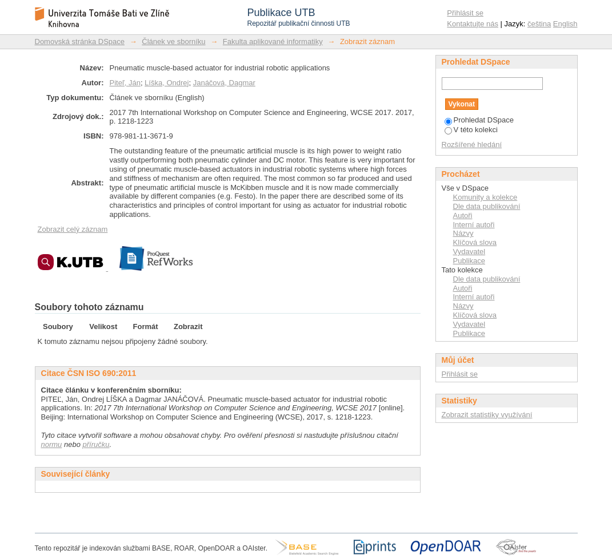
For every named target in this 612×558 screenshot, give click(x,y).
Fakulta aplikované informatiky (273, 41)
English (565, 23)
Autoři (463, 215)
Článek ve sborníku (173, 41)
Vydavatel (469, 251)
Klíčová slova (475, 242)
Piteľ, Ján (125, 82)
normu (51, 444)
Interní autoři (474, 224)
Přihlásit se (465, 13)
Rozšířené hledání (472, 144)
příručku (96, 444)
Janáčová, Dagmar (224, 82)
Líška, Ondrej (167, 82)
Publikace (469, 260)
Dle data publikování (487, 206)
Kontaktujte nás (472, 23)
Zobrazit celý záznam (73, 229)
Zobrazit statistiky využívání (487, 414)
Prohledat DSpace (479, 120)
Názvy (463, 233)
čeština (539, 23)
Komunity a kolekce (485, 197)
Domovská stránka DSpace (80, 41)
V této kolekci (471, 129)
